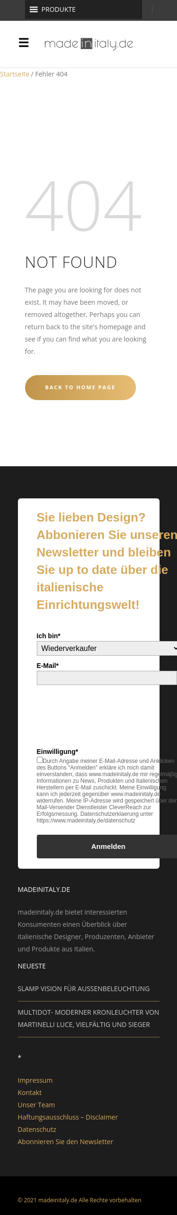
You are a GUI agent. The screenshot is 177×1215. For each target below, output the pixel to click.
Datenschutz (37, 1129)
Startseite (14, 73)
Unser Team (36, 1104)
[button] (59, 9)
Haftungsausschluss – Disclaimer (68, 1116)
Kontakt (30, 1092)
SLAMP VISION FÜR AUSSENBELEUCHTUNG (84, 988)
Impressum (35, 1080)
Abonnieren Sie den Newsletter (65, 1141)
